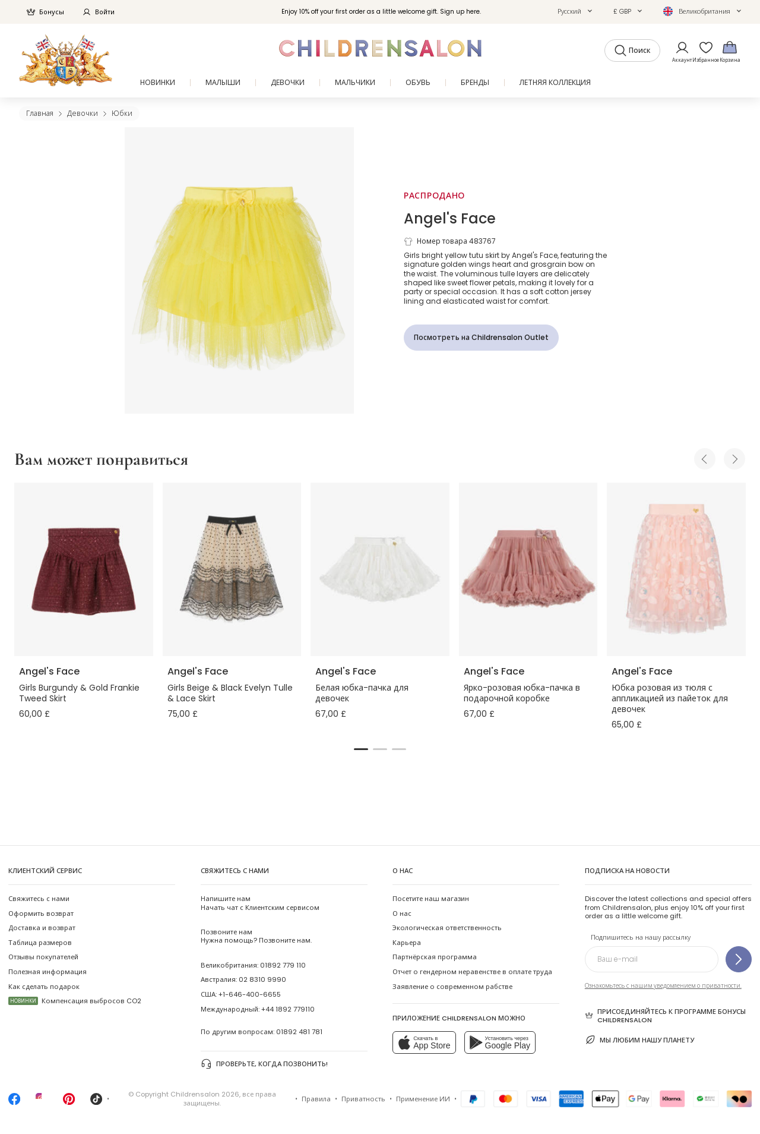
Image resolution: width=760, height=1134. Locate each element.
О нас (401, 913)
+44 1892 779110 (288, 1009)
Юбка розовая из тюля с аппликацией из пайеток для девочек (670, 698)
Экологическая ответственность (447, 928)
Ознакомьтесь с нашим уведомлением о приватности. (663, 985)
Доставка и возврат (41, 928)
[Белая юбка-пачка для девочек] (380, 569)
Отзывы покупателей (43, 957)
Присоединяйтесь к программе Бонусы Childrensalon (665, 1015)
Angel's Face (450, 218)
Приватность (363, 1099)
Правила (316, 1099)
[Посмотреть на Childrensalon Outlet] (481, 338)
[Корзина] (729, 51)
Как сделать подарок (44, 986)
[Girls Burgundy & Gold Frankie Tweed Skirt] (83, 569)
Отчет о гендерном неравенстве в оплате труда (472, 971)
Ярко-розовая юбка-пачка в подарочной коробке (522, 693)
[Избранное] (702, 51)
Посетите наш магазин (430, 898)
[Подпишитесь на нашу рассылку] (739, 959)
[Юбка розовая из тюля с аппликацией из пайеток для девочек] (676, 569)
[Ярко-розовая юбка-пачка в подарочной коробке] (528, 569)
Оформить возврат (41, 913)
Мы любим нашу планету (639, 1039)
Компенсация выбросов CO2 (74, 1001)
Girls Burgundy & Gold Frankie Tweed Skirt (79, 693)
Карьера (406, 942)
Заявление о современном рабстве (452, 986)
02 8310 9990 (262, 979)
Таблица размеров (40, 942)
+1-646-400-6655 (249, 994)
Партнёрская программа (434, 957)
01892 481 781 (299, 1032)
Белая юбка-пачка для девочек (361, 693)
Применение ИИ (423, 1099)
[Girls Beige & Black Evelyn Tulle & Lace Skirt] (232, 569)
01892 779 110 (283, 965)
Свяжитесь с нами (38, 898)
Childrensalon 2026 (204, 1094)
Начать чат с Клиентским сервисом (260, 903)
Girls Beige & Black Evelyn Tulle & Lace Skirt (230, 693)
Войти (98, 12)
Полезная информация (47, 971)
